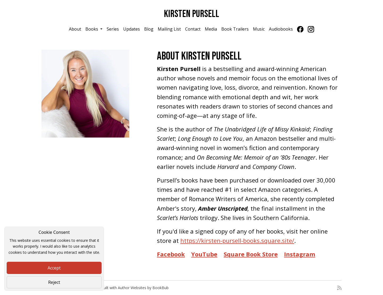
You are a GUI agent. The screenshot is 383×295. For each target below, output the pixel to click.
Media (211, 29)
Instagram (299, 254)
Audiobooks (281, 29)
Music (259, 29)
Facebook (171, 254)
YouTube (204, 254)
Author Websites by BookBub (143, 287)
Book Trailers (235, 29)
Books (92, 29)
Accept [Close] (54, 268)
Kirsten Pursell (191, 14)
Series (113, 29)
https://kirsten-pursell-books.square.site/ (237, 240)
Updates (131, 29)
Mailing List (169, 29)
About (75, 29)
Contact (193, 29)
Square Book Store (251, 254)
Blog (148, 29)
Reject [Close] (54, 282)
